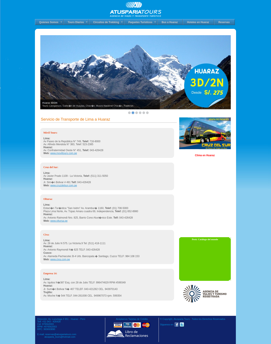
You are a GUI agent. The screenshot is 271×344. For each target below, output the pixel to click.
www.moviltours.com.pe (63, 153)
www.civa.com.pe (60, 259)
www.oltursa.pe (58, 220)
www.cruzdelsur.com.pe (63, 185)
